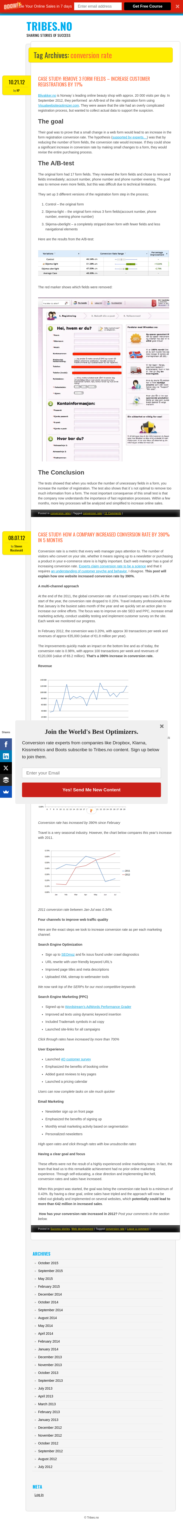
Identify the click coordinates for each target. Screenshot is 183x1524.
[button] (91, 731)
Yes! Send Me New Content (91, 789)
